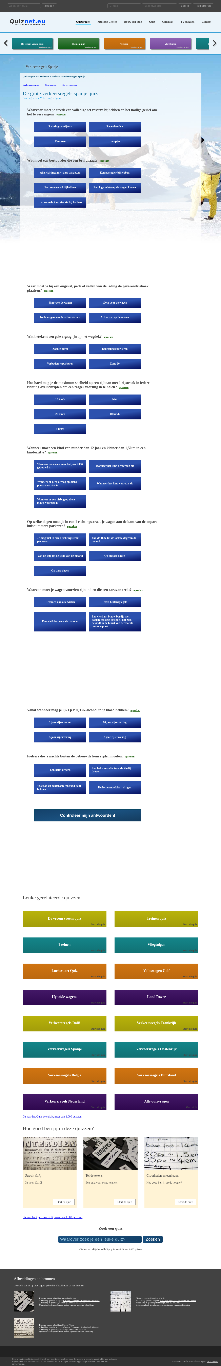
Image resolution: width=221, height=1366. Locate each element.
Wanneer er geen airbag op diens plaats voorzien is (57, 483)
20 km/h (60, 414)
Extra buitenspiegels (114, 602)
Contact (206, 21)
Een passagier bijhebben (114, 172)
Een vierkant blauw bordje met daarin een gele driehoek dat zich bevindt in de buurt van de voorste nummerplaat (112, 621)
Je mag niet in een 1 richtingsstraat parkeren (58, 539)
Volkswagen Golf (156, 971)
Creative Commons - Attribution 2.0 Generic (81, 1300)
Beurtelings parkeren (115, 348)
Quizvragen (83, 21)
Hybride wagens (64, 997)
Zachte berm (60, 348)
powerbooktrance (69, 1298)
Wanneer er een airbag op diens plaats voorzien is (56, 501)
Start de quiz (98, 924)
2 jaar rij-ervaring (115, 737)
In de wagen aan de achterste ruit (60, 317)
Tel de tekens (93, 1175)
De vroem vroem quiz (32, 44)
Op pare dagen (60, 570)
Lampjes (114, 141)
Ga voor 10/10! (33, 1182)
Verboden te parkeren (60, 363)
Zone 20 (115, 363)
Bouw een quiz (133, 21)
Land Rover (156, 997)
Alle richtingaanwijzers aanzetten (60, 172)
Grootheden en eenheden (162, 1175)
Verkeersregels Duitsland (156, 1075)
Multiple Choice (107, 21)
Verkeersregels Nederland (64, 1101)
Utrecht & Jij (33, 1175)
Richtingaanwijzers (60, 126)
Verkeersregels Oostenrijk (156, 1049)
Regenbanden (114, 126)
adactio (162, 1298)
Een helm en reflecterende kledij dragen (111, 770)
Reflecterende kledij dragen (114, 787)
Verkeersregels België (64, 1075)
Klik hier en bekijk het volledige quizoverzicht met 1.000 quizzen (110, 1249)
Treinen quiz (78, 44)
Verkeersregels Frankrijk (156, 1023)
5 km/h (60, 428)
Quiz (152, 21)
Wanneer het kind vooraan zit (115, 483)
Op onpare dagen (114, 555)
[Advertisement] (94, 248)
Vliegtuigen (171, 44)
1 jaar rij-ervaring (60, 722)
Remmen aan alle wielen (60, 602)
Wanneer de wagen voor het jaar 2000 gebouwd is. (60, 466)
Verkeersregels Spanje (64, 1049)
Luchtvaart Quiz (65, 971)
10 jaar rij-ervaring (114, 722)
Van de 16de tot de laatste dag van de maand (114, 539)
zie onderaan (212, 1361)
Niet (114, 399)
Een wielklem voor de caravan (60, 621)
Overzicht (191, 1107)
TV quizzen (188, 21)
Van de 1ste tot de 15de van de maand (60, 555)
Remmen (60, 141)
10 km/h (115, 414)
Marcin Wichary (68, 1325)
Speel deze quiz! (45, 47)
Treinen (124, 44)
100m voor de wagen (114, 302)
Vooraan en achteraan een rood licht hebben (59, 787)
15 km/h (60, 399)
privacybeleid (18, 1364)
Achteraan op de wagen (115, 317)
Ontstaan (167, 21)
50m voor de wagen (60, 302)
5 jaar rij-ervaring (60, 737)
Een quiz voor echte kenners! (101, 1182)
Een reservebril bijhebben (60, 187)
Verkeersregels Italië (64, 1023)
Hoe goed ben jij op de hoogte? (164, 1182)
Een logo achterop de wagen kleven (115, 187)
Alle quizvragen (156, 1101)
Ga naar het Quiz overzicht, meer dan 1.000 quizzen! (52, 1116)
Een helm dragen (60, 769)
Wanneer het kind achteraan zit (115, 465)
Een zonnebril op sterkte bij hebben (60, 202)
